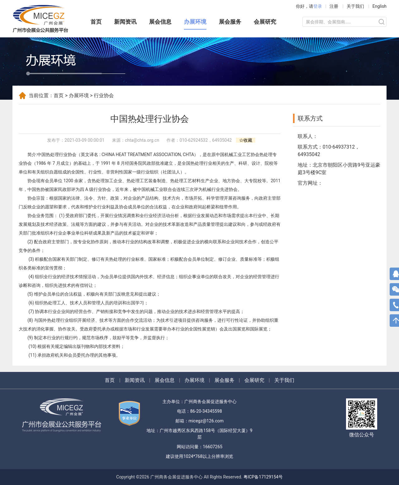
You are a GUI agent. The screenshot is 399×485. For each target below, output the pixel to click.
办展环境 (195, 21)
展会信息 (160, 21)
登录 (317, 6)
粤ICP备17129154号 (263, 476)
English (380, 6)
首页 (96, 21)
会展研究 (265, 21)
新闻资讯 (125, 21)
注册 (333, 6)
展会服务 (230, 21)
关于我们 (355, 6)
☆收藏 (245, 140)
